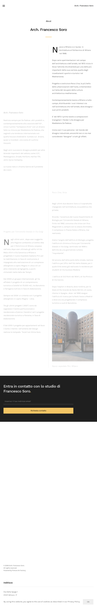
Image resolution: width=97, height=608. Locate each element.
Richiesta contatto (38, 411)
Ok (88, 602)
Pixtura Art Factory (19, 570)
